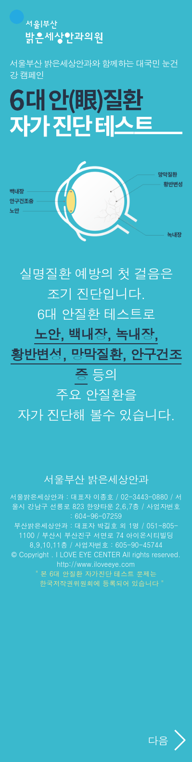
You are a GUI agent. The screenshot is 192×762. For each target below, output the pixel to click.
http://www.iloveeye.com (96, 564)
